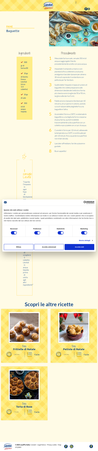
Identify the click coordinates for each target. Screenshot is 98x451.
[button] (76, 2)
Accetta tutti (79, 247)
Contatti (33, 445)
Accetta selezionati (49, 247)
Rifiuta (18, 247)
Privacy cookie (52, 445)
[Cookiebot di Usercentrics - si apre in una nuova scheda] (85, 202)
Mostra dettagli (84, 240)
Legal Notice (42, 445)
